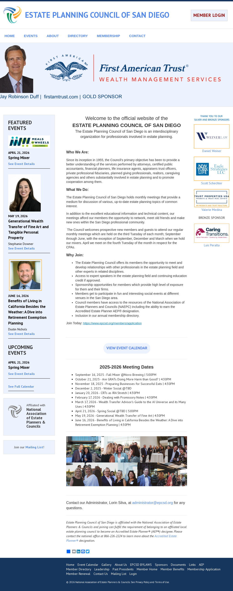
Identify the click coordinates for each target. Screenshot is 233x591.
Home (70, 565)
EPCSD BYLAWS (141, 565)
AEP (201, 565)
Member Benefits (172, 569)
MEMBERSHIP (108, 36)
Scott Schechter (212, 171)
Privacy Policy (142, 582)
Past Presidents (123, 569)
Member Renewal (78, 574)
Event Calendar (88, 565)
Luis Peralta (212, 235)
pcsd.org (166, 503)
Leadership (101, 569)
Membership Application (203, 569)
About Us (121, 565)
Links (192, 565)
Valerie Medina (212, 200)
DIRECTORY (78, 36)
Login (133, 574)
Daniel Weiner (212, 138)
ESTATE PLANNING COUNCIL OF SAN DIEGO (97, 15)
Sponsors (161, 565)
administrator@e (145, 503)
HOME (10, 36)
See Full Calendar (21, 386)
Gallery (106, 565)
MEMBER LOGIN (209, 15)
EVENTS (31, 36)
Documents (178, 565)
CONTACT (137, 36)
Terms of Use (162, 582)
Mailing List (34, 447)
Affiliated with (38, 416)
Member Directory (78, 569)
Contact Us (101, 574)
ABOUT (53, 36)
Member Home (147, 569)
